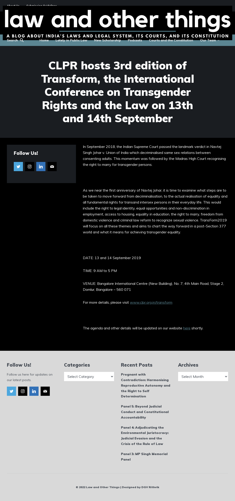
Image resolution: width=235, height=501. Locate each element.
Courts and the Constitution (171, 40)
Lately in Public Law (71, 40)
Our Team (208, 40)
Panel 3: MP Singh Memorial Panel (144, 456)
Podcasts (135, 40)
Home (44, 40)
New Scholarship (107, 40)
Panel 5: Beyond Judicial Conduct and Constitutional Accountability (145, 411)
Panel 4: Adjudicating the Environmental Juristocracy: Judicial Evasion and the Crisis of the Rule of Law (145, 435)
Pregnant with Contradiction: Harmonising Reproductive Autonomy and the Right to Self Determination (145, 385)
